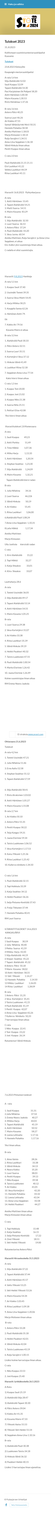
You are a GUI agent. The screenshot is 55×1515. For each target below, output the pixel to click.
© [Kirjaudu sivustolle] (5, 1499)
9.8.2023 (18, 276)
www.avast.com (35, 734)
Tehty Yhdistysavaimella (19, 1505)
